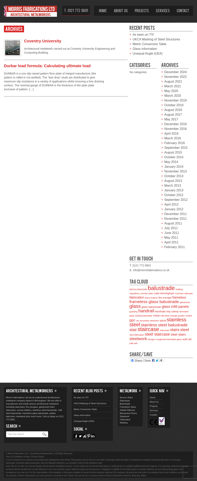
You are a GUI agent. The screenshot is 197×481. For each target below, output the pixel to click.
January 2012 (173, 209)
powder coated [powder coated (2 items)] (185, 315)
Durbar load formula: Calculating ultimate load (47, 66)
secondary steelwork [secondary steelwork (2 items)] (149, 320)
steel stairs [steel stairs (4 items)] (178, 334)
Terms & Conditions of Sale (18, 457)
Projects (142, 10)
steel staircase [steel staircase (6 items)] (157, 334)
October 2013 (173, 176)
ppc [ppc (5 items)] (132, 320)
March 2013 (172, 185)
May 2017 (171, 119)
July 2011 (171, 228)
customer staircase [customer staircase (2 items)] (184, 293)
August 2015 (173, 152)
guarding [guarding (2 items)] (133, 311)
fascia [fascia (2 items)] (147, 298)
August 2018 (173, 110)
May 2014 (171, 162)
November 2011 (175, 218)
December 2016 (175, 124)
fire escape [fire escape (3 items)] (165, 297)
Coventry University (42, 41)
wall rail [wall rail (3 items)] (186, 339)
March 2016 (172, 138)
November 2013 (175, 171)
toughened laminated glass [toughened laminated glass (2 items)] (169, 339)
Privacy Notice (38, 457)
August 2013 (173, 180)
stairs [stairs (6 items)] (174, 329)
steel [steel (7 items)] (184, 329)
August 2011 (173, 223)
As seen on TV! (143, 34)
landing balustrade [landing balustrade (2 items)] (143, 315)
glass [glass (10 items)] (135, 306)
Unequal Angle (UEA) (148, 53)
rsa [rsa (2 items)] (137, 320)
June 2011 (171, 232)
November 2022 (175, 76)
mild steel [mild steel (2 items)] (164, 315)
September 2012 (176, 199)
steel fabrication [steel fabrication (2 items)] (136, 335)
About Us (121, 10)
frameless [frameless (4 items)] (179, 297)
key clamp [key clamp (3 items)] (172, 311)
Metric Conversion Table (149, 44)
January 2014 (173, 166)
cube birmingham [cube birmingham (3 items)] (164, 293)
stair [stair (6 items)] (133, 329)
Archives (14, 29)
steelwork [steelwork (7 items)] (138, 338)
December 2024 (175, 72)
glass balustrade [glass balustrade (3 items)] (151, 306)
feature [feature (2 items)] (154, 298)
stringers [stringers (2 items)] (152, 339)
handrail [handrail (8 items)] (146, 310)
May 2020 (171, 91)
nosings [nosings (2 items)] (173, 315)
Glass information (145, 48)
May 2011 (171, 237)
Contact (183, 10)
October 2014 (173, 157)
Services (163, 10)
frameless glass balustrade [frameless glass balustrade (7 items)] (154, 301)
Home (103, 10)
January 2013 (173, 190)
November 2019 (175, 100)
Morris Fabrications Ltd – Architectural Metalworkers (30, 12)
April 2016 (171, 133)
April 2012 (171, 204)
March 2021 (172, 86)
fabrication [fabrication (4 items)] (136, 297)
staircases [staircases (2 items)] (164, 330)
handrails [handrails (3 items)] (160, 311)
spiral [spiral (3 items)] (163, 320)
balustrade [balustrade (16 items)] (161, 288)
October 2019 (173, 105)
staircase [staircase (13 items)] (148, 329)
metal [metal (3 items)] (156, 315)
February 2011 (174, 247)
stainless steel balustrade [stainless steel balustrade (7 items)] (164, 325)
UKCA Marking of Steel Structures (156, 39)
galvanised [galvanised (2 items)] (185, 302)
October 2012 (173, 195)
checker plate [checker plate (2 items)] (146, 293)
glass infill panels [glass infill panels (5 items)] (175, 307)
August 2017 (173, 114)
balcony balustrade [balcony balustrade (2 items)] (138, 289)
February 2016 (174, 143)
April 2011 (171, 242)
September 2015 (176, 147)
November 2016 (175, 128)
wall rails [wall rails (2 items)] (133, 343)
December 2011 (175, 214)
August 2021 (173, 81)
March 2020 (172, 95)
